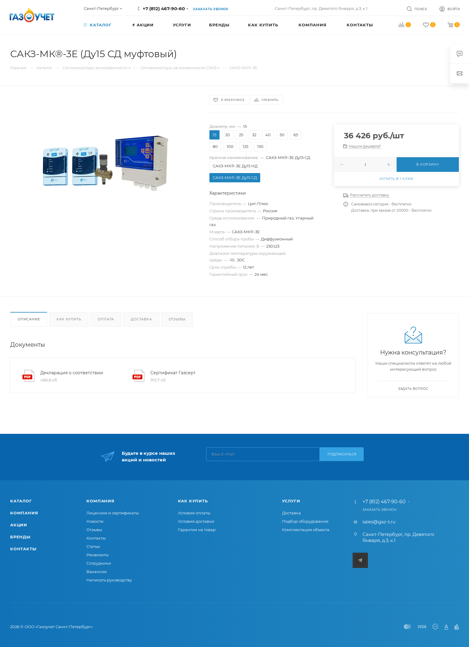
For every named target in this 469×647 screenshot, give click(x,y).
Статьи (93, 546)
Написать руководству (109, 580)
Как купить (69, 319)
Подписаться (342, 454)
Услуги (291, 500)
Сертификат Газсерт (173, 372)
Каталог (21, 500)
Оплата (106, 319)
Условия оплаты (194, 512)
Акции (18, 524)
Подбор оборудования (305, 521)
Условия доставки (196, 521)
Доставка (141, 319)
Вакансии (96, 571)
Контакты (23, 548)
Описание (29, 319)
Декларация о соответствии (71, 372)
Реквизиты (97, 554)
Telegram (360, 560)
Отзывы (177, 319)
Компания (24, 512)
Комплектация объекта (305, 529)
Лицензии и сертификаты (112, 512)
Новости (94, 521)
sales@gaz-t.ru (379, 522)
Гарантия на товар (197, 529)
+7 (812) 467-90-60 (164, 8)
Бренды (20, 536)
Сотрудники (98, 563)
